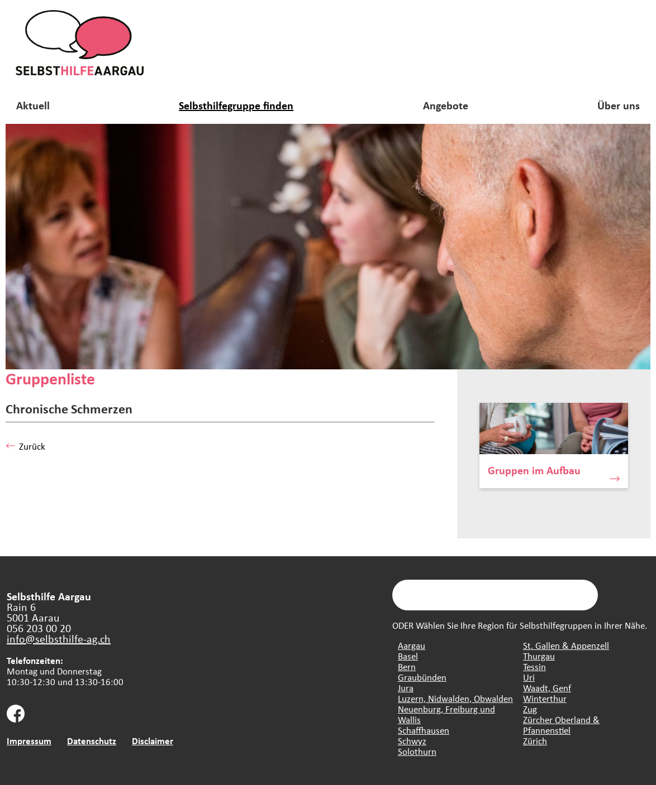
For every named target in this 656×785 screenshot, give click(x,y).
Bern (407, 666)
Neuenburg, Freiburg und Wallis (446, 714)
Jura (405, 687)
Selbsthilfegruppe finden (236, 105)
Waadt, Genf (547, 687)
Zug (530, 708)
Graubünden (422, 677)
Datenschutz (91, 740)
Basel (408, 655)
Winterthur (545, 698)
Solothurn (417, 751)
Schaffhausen (423, 730)
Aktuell (33, 105)
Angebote (445, 105)
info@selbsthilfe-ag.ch (59, 638)
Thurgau (539, 655)
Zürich (535, 740)
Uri (529, 677)
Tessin (534, 666)
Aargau (411, 645)
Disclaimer (152, 740)
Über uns (618, 105)
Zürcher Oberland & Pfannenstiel (561, 724)
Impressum (29, 740)
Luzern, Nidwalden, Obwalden (455, 698)
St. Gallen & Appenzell (566, 645)
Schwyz (412, 740)
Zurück (25, 446)
